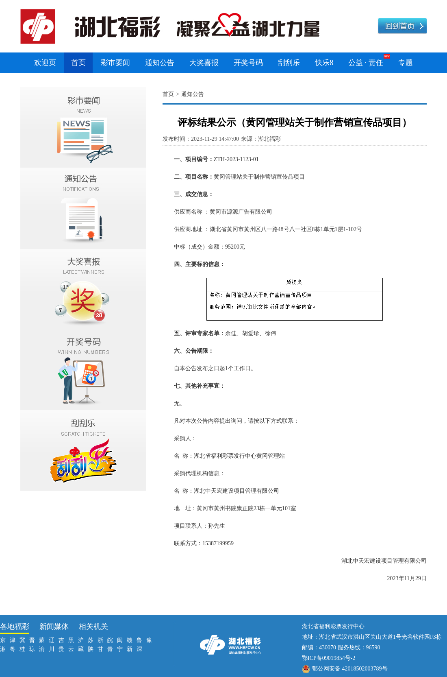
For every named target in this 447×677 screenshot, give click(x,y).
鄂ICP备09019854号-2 (328, 658)
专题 (405, 63)
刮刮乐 (289, 63)
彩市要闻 (115, 63)
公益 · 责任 (365, 63)
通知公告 (159, 63)
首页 (78, 63)
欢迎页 (45, 63)
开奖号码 (248, 63)
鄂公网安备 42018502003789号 (350, 669)
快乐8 (324, 63)
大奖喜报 (204, 63)
